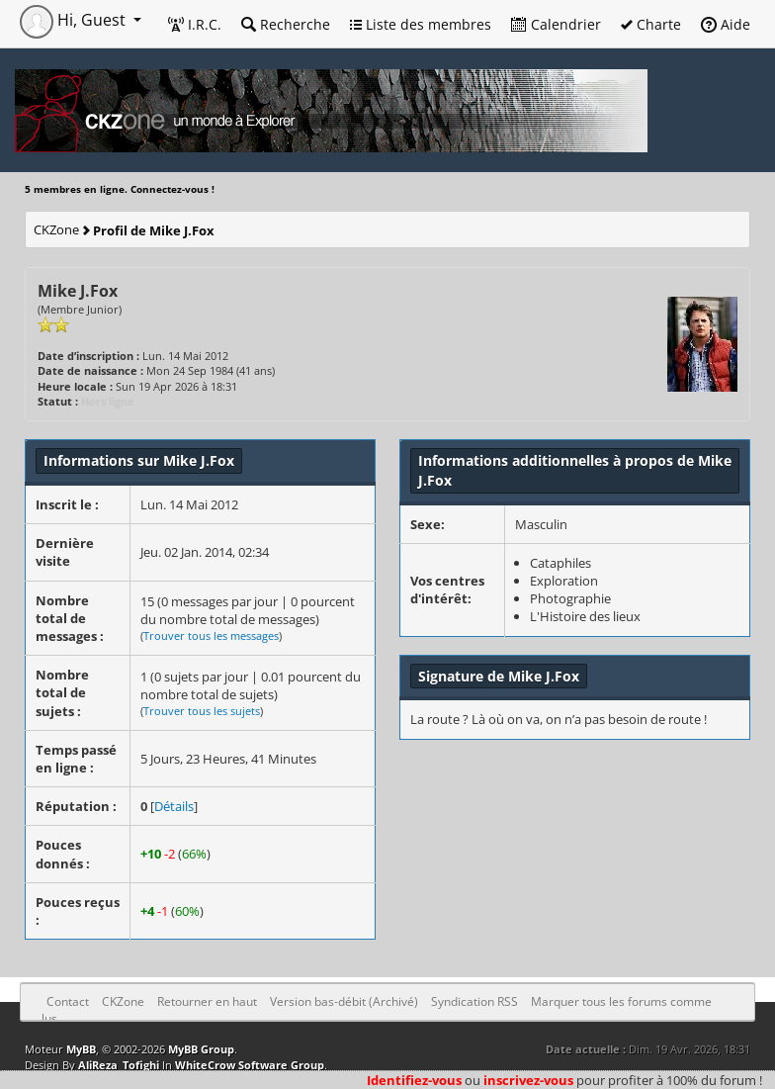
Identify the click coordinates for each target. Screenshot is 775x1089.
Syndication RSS (474, 1001)
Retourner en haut (207, 1001)
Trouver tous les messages (211, 635)
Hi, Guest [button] (74, 20)
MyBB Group (201, 1049)
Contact (67, 1001)
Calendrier (556, 24)
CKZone (56, 229)
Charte (651, 24)
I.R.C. (194, 24)
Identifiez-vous (414, 1080)
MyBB (81, 1049)
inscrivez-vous (528, 1080)
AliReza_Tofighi (118, 1064)
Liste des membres (420, 24)
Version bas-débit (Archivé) (344, 1001)
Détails (174, 806)
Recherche (285, 24)
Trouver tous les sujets (201, 710)
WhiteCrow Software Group (249, 1064)
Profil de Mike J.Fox (154, 230)
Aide (725, 24)
